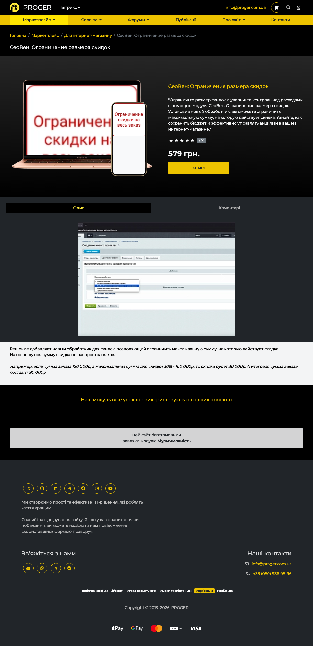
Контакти (280, 20)
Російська (225, 591)
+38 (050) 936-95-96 (272, 573)
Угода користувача (141, 591)
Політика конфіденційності (101, 591)
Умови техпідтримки (176, 591)
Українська (204, 591)
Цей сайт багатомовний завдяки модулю (156, 438)
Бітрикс (70, 7)
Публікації (186, 20)
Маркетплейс (39, 20)
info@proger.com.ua (246, 7)
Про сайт (233, 20)
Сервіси (91, 20)
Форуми (138, 20)
